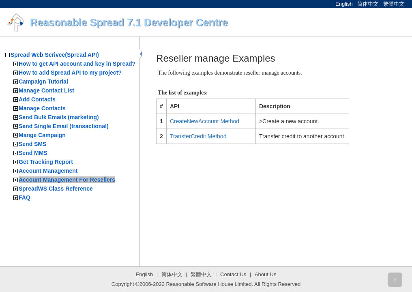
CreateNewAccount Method (204, 121)
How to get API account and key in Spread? (77, 63)
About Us (265, 274)
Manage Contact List (46, 90)
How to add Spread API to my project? (70, 72)
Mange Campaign (42, 135)
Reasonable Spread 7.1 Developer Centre (129, 22)
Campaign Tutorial (43, 81)
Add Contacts (37, 99)
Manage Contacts (42, 108)
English (344, 4)
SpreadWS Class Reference (56, 188)
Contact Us (233, 274)
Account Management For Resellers (67, 179)
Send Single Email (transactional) (64, 126)
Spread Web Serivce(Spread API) (55, 55)
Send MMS (33, 153)
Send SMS (32, 144)
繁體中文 (393, 4)
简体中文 (367, 4)
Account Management (48, 170)
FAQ (24, 197)
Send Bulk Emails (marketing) (59, 117)
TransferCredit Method (198, 136)
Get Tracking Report (46, 162)
